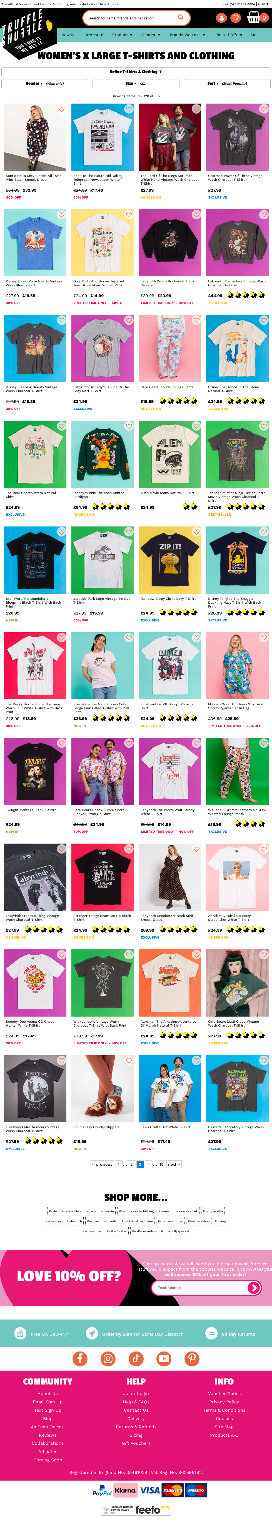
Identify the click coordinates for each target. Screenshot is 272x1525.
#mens (91, 1211)
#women (165, 1211)
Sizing (136, 1435)
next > (174, 1164)
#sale (53, 1211)
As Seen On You (47, 1427)
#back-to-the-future (137, 1221)
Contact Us (136, 1410)
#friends (110, 1221)
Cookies (224, 1418)
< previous (102, 1164)
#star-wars (54, 1221)
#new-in (107, 1211)
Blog (48, 1418)
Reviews (47, 1435)
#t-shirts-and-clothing (136, 1211)
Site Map (224, 1427)
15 (161, 1164)
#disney (220, 1221)
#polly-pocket (178, 1231)
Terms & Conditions (224, 1410)
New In (68, 34)
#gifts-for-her (117, 1231)
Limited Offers (228, 34)
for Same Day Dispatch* (136, 1334)
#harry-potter (213, 1211)
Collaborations (48, 1443)
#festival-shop (199, 1221)
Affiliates (47, 1451)
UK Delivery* (41, 1334)
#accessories (92, 1231)
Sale (255, 34)
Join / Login (136, 1393)
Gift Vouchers (136, 1443)
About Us (48, 1393)
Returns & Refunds (136, 1427)
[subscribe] (254, 1288)
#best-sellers (71, 1211)
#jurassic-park (187, 1211)
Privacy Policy (224, 1402)
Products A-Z (224, 1435)
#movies (93, 1221)
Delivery (136, 1418)
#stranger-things (170, 1221)
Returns (230, 1334)
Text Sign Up (47, 1410)
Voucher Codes (224, 1393)
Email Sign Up (48, 1402)
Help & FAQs (136, 1402)
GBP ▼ (263, 4)
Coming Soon (47, 1460)
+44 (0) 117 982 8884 (239, 4)
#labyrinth (74, 1221)
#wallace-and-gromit (147, 1231)
